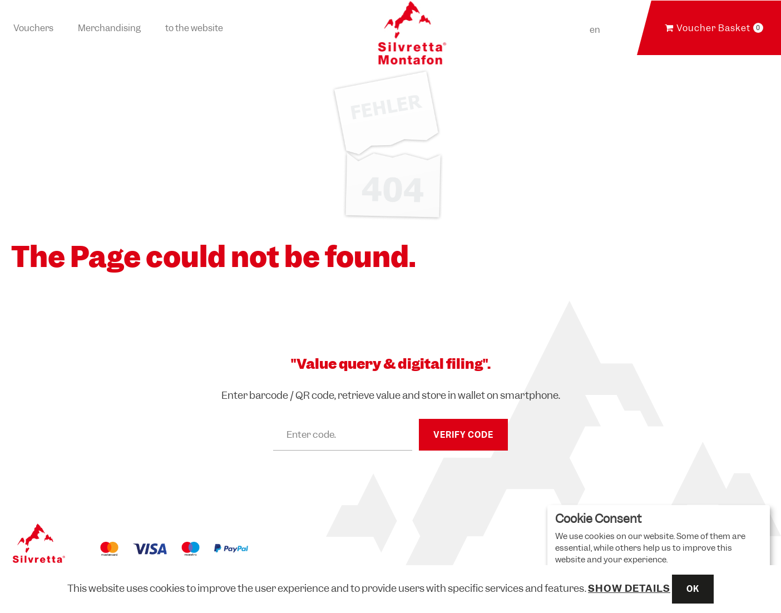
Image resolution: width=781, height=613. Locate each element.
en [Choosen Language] (595, 30)
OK (692, 589)
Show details (629, 588)
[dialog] (658, 553)
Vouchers (33, 28)
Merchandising (109, 28)
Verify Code (463, 435)
